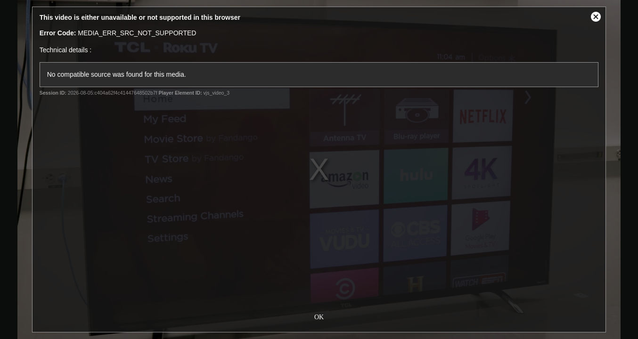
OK (319, 316)
